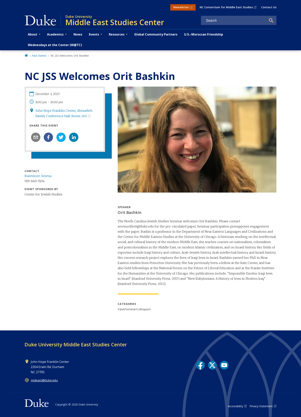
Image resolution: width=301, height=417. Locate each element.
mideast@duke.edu (44, 380)
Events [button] (94, 34)
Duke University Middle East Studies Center (76, 344)
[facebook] (48, 137)
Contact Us (268, 7)
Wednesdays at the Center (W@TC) (55, 45)
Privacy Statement (261, 406)
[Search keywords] (233, 21)
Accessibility (235, 406)
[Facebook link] (200, 365)
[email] (36, 137)
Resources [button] (116, 34)
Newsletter (181, 7)
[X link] (212, 365)
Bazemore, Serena (38, 176)
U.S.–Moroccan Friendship (203, 34)
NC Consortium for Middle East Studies (226, 7)
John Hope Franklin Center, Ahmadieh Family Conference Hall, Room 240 (64, 113)
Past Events (39, 55)
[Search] (271, 20)
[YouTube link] (224, 365)
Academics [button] (55, 34)
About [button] (32, 34)
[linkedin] (74, 137)
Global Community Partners (155, 34)
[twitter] (61, 137)
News (78, 34)
